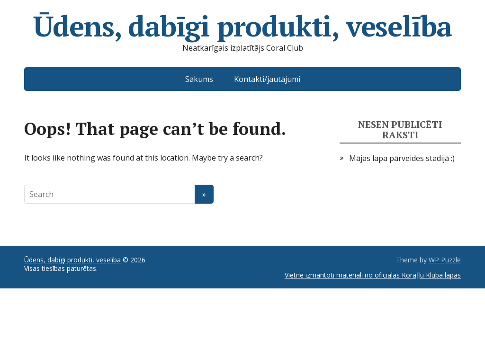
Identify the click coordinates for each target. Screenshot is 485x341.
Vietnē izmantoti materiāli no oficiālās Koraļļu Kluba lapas (373, 274)
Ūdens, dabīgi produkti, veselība (242, 26)
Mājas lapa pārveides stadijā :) (402, 158)
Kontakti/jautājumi (267, 79)
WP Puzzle (445, 259)
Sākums (199, 79)
